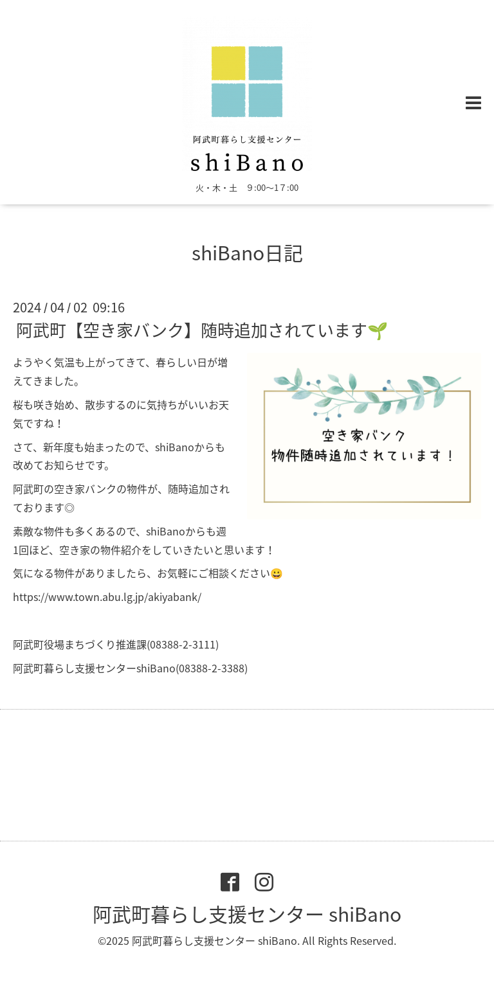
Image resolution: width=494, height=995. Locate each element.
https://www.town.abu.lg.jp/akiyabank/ (107, 596)
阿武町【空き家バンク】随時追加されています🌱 (202, 330)
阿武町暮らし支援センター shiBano (247, 913)
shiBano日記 (247, 252)
